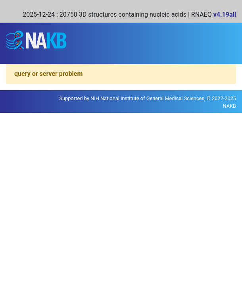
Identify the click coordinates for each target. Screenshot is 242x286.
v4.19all (224, 14)
